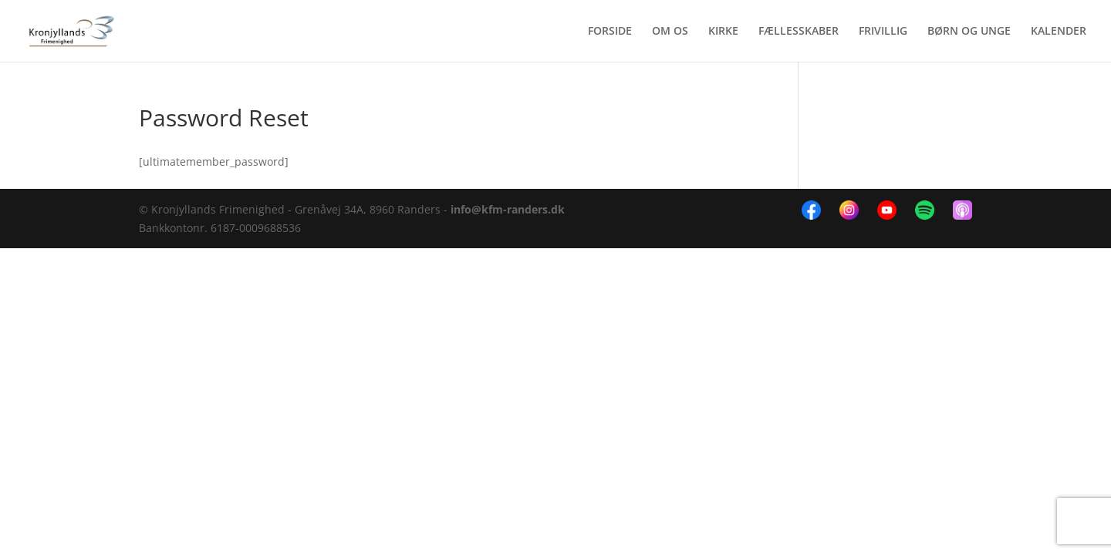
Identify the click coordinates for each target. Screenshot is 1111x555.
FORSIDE (610, 31)
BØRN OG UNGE (969, 31)
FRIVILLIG (883, 31)
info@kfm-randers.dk (508, 209)
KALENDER (1058, 31)
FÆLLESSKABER (798, 31)
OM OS (670, 31)
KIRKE (723, 31)
